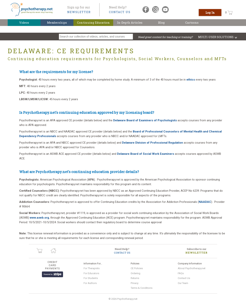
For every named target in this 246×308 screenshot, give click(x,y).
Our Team (183, 283)
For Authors (90, 283)
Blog (161, 22)
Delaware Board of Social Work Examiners (145, 154)
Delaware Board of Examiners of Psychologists (145, 120)
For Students (91, 278)
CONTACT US (119, 12)
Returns (135, 278)
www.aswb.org (39, 217)
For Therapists (92, 268)
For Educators (91, 273)
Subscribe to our (196, 251)
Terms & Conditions (141, 287)
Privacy (134, 283)
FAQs (181, 273)
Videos (24, 22)
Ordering (135, 273)
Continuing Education (93, 22)
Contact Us (184, 278)
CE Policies (137, 268)
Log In (210, 12)
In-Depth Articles (129, 22)
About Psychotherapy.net (191, 268)
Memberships (57, 22)
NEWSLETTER (79, 12)
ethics (190, 79)
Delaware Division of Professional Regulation (152, 142)
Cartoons (192, 22)
